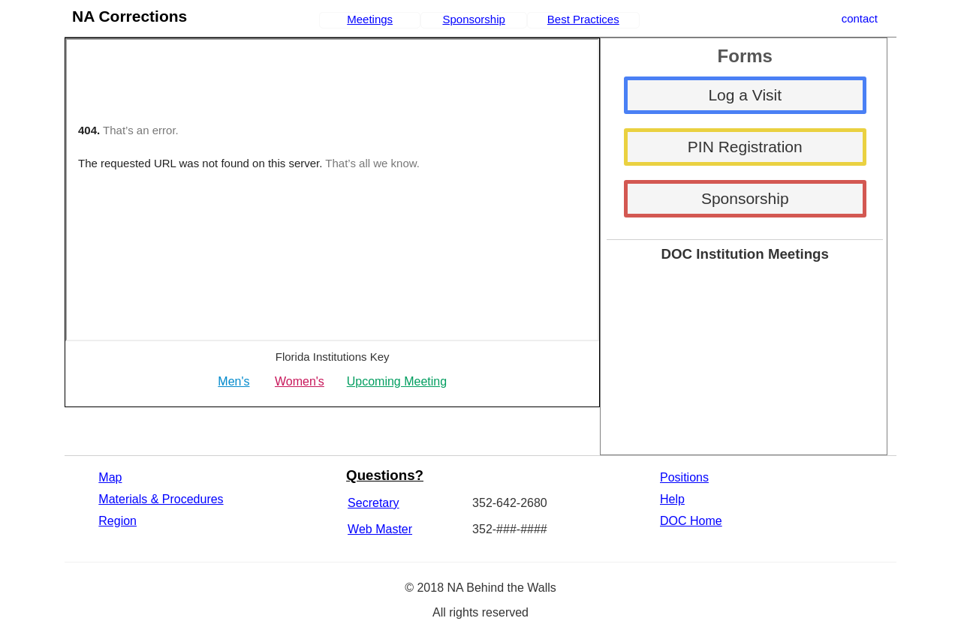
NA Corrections (129, 16)
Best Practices (583, 19)
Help (672, 499)
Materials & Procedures (160, 499)
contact (860, 18)
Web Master (380, 529)
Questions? (384, 475)
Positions (684, 477)
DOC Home (691, 520)
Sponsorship (473, 19)
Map (110, 477)
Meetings (370, 19)
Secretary (373, 502)
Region (117, 520)
